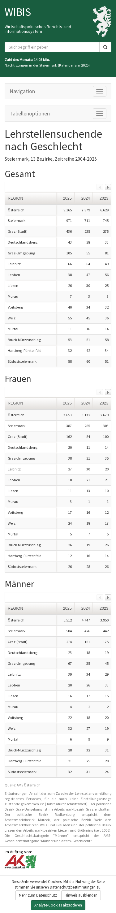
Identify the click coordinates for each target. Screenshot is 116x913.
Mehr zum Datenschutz (38, 895)
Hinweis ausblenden (81, 895)
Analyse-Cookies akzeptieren (58, 905)
